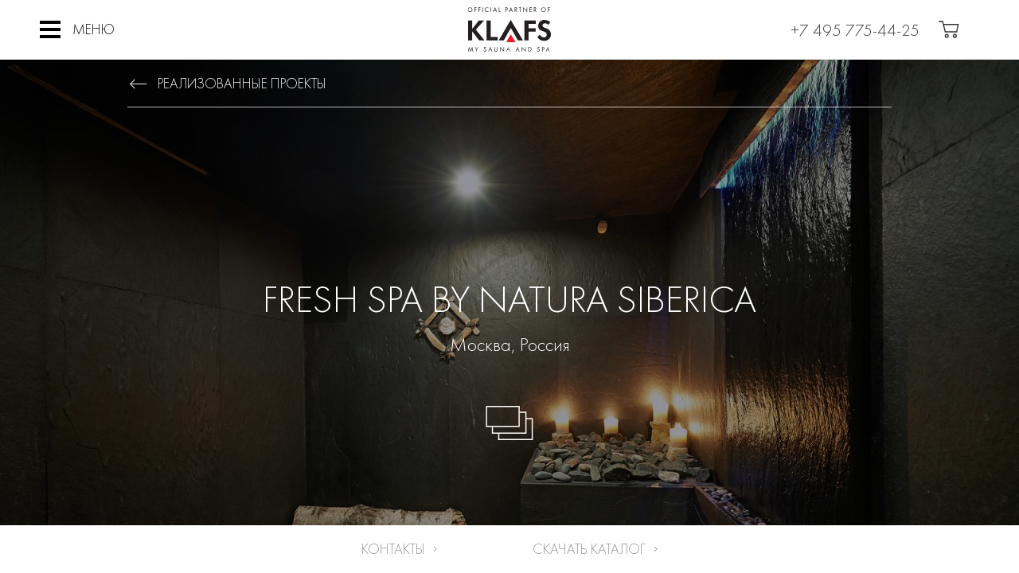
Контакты (393, 549)
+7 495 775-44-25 (855, 30)
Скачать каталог (589, 549)
